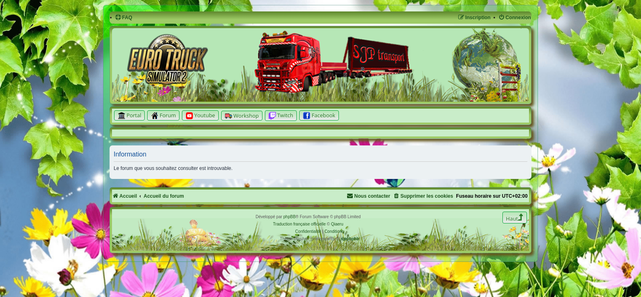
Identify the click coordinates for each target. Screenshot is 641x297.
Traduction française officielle (299, 224)
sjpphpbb (350, 239)
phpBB (289, 216)
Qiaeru (337, 224)
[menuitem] (123, 17)
